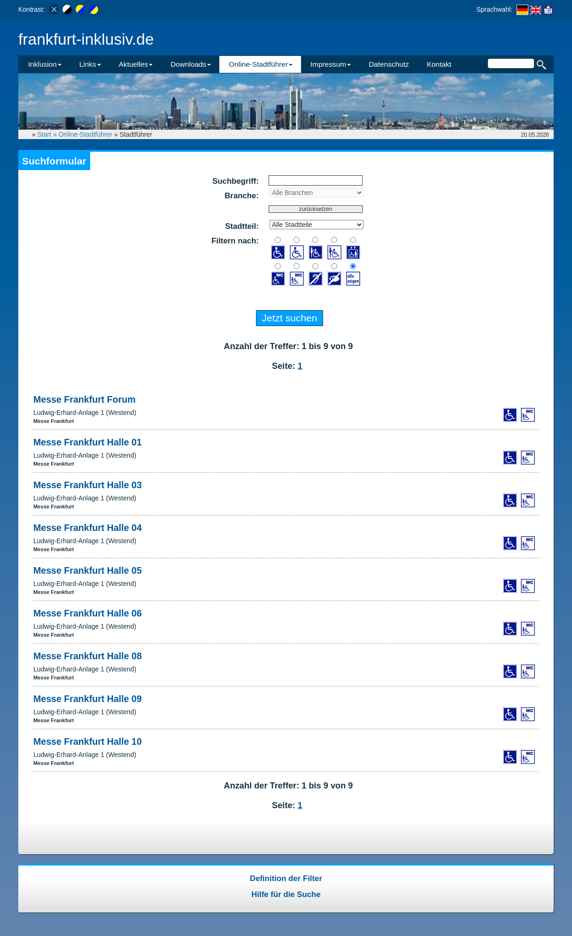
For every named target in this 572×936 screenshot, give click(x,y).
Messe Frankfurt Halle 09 (87, 699)
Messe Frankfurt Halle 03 (87, 485)
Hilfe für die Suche (285, 894)
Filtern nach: (235, 240)
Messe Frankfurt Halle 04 (87, 528)
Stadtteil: (242, 226)
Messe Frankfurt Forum (84, 399)
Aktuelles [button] (136, 64)
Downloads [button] (190, 64)
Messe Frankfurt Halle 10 (87, 741)
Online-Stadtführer (85, 134)
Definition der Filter (286, 878)
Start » (48, 134)
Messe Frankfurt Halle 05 (87, 570)
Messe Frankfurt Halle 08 (87, 656)
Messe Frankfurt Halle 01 (87, 442)
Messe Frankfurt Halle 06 (87, 613)
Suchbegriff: (235, 181)
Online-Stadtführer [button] (261, 64)
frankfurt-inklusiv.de (86, 39)
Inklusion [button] (45, 64)
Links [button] (90, 64)
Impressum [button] (330, 64)
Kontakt (439, 64)
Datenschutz (389, 64)
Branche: (241, 195)
